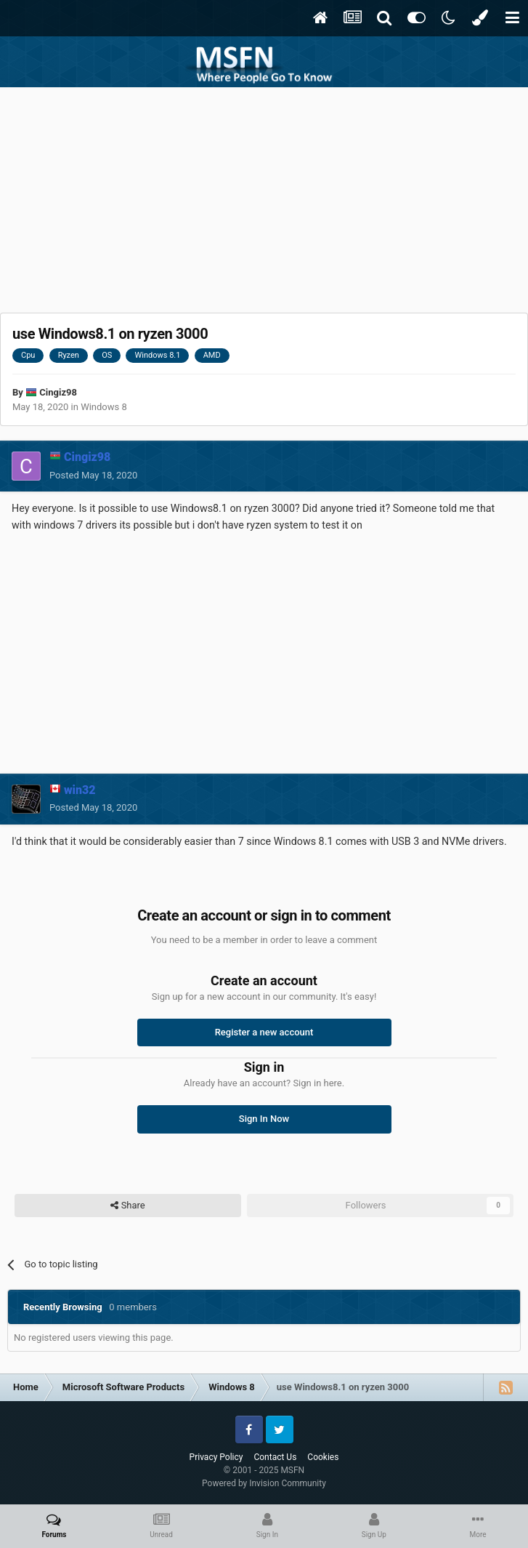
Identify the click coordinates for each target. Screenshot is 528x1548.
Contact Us (274, 1457)
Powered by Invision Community (264, 1483)
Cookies (322, 1457)
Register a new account (264, 1032)
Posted (93, 475)
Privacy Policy (216, 1457)
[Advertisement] (264, 196)
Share (127, 1205)
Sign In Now (264, 1118)
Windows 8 (104, 406)
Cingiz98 (58, 392)
